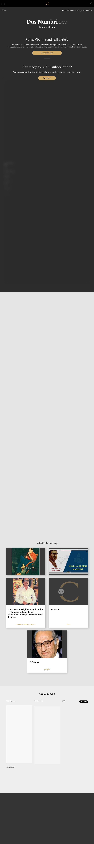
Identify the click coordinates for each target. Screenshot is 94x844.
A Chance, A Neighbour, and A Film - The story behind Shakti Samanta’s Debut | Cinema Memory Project (25, 613)
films (4, 10)
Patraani (55, 609)
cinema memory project (25, 624)
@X (63, 701)
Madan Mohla (46, 27)
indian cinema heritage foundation (77, 10)
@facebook (38, 701)
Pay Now (47, 78)
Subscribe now (47, 53)
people (47, 669)
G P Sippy (34, 662)
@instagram (10, 701)
